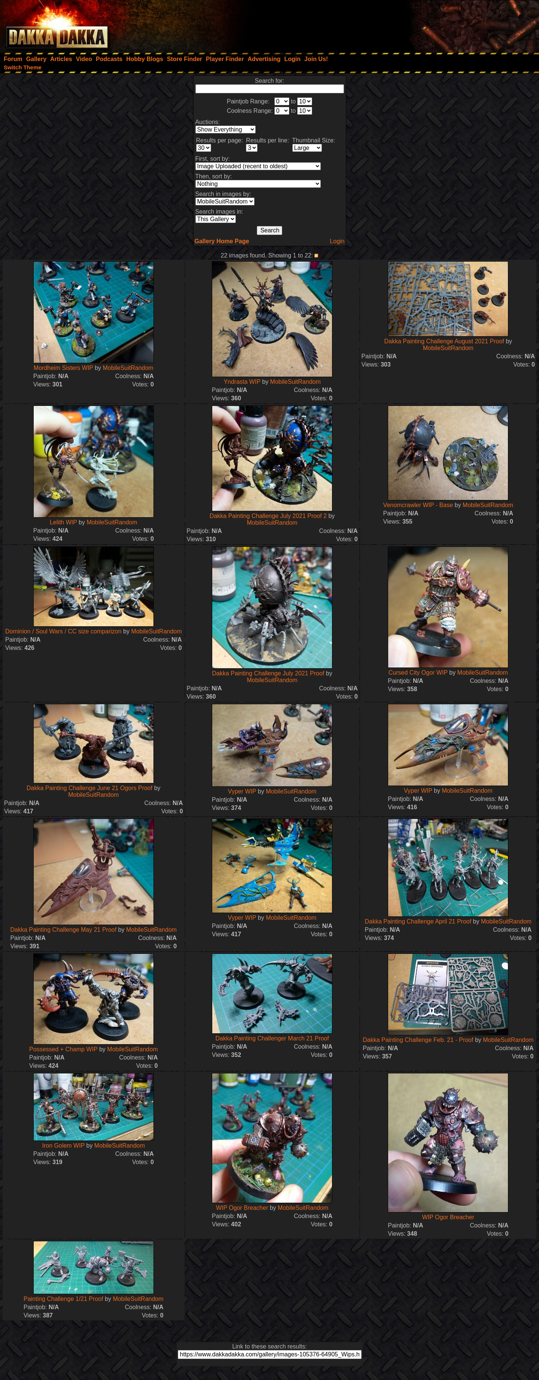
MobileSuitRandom (128, 368)
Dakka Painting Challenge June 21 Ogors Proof (89, 788)
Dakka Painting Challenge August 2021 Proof (444, 341)
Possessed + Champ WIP (63, 1049)
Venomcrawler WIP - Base (418, 505)
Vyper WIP (242, 791)
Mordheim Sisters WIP (63, 368)
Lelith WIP (63, 522)
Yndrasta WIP (241, 382)
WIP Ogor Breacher (242, 1208)
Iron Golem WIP (63, 1145)
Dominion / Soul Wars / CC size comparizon (63, 631)
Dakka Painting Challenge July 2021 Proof (268, 673)
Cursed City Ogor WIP (418, 672)
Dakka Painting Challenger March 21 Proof (272, 1038)
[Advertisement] (438, 24)
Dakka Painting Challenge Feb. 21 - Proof (418, 1040)
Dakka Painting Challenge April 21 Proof (418, 921)
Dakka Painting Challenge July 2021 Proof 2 (268, 516)
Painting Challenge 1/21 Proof (63, 1299)
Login (337, 241)
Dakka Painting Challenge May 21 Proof (63, 929)
